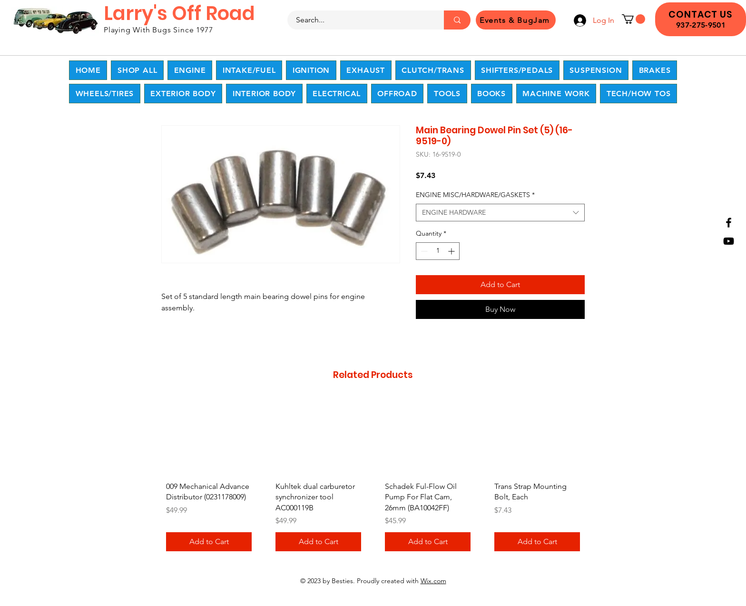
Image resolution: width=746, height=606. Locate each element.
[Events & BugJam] (516, 20)
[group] (373, 478)
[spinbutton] (437, 251)
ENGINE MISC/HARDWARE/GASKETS (475, 194)
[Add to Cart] (209, 541)
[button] (633, 19)
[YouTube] (728, 241)
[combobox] (500, 213)
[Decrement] (423, 251)
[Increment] (452, 251)
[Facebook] (728, 222)
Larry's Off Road (179, 13)
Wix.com (433, 580)
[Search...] (360, 20)
